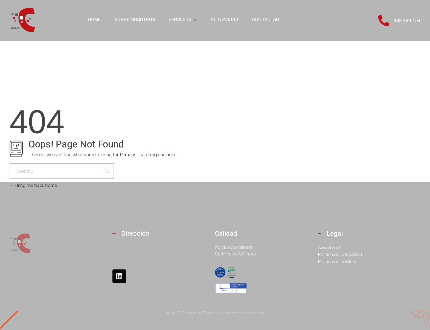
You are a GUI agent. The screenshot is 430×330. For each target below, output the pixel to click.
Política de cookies (337, 261)
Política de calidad (233, 247)
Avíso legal (329, 247)
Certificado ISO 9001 (236, 254)
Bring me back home (33, 185)
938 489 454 (407, 20)
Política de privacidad (340, 254)
